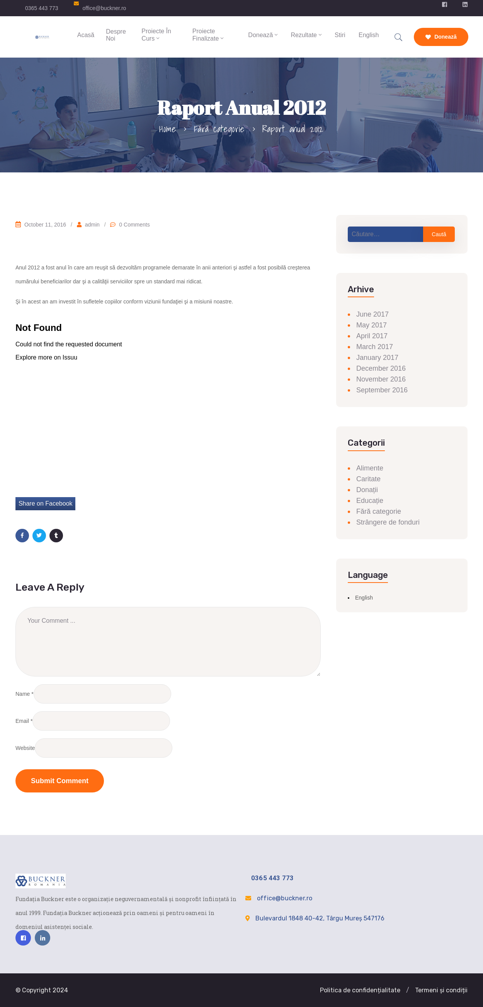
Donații (367, 490)
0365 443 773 (41, 8)
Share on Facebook (46, 503)
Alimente (369, 468)
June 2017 (372, 314)
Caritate (368, 479)
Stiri (340, 35)
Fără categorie (219, 128)
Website (25, 748)
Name (22, 694)
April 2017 (372, 336)
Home (167, 128)
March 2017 (374, 347)
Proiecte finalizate (208, 35)
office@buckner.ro (104, 8)
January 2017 (377, 357)
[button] (407, 990)
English (368, 35)
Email (22, 721)
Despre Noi (116, 35)
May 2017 (371, 325)
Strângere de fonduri (388, 522)
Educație (369, 500)
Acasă (85, 35)
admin (92, 225)
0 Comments (134, 225)
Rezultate (307, 34)
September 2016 (382, 390)
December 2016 (381, 368)
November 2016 (381, 379)
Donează (263, 34)
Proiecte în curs (156, 35)
